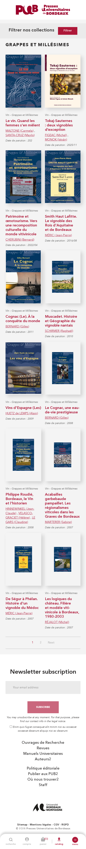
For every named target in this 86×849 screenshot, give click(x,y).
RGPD (65, 824)
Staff (43, 785)
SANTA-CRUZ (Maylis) (20, 135)
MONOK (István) (56, 139)
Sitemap (22, 824)
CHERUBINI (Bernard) (20, 239)
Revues (43, 748)
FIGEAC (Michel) (56, 135)
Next (51, 642)
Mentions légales (40, 824)
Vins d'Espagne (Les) (23, 408)
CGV (56, 824)
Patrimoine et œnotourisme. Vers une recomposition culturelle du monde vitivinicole (21, 225)
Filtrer (68, 30)
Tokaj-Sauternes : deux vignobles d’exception (59, 125)
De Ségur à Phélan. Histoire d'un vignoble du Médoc (22, 603)
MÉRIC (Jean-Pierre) (58, 235)
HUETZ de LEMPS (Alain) (22, 413)
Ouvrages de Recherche (43, 743)
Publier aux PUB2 (43, 774)
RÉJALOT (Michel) (57, 622)
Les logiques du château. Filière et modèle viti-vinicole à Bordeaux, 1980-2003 (62, 608)
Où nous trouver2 (43, 779)
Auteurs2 (43, 759)
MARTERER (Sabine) (58, 522)
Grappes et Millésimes (25, 115)
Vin (7, 115)
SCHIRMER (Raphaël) (59, 331)
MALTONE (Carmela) (20, 130)
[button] (75, 840)
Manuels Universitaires (43, 754)
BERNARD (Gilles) (17, 326)
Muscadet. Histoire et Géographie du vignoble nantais (61, 321)
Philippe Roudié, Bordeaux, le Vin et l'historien (19, 499)
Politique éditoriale (43, 768)
